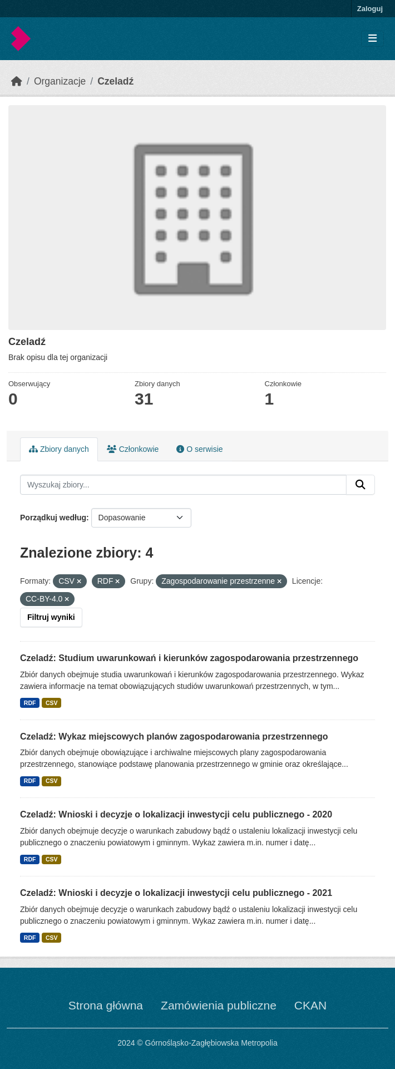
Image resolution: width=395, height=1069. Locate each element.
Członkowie (133, 449)
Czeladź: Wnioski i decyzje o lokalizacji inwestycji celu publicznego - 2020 (176, 814)
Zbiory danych (59, 449)
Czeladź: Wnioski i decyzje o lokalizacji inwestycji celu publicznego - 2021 (176, 893)
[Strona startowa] (16, 81)
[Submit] (360, 485)
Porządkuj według (53, 517)
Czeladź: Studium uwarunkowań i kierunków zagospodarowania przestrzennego (189, 658)
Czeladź (115, 81)
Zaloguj (370, 8)
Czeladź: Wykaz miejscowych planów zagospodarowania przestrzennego (174, 736)
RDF (30, 702)
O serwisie (199, 449)
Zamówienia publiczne (218, 1005)
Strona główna (105, 1005)
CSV (52, 702)
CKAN (310, 1005)
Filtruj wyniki (51, 617)
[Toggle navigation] (372, 39)
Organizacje (60, 81)
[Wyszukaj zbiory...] (183, 485)
